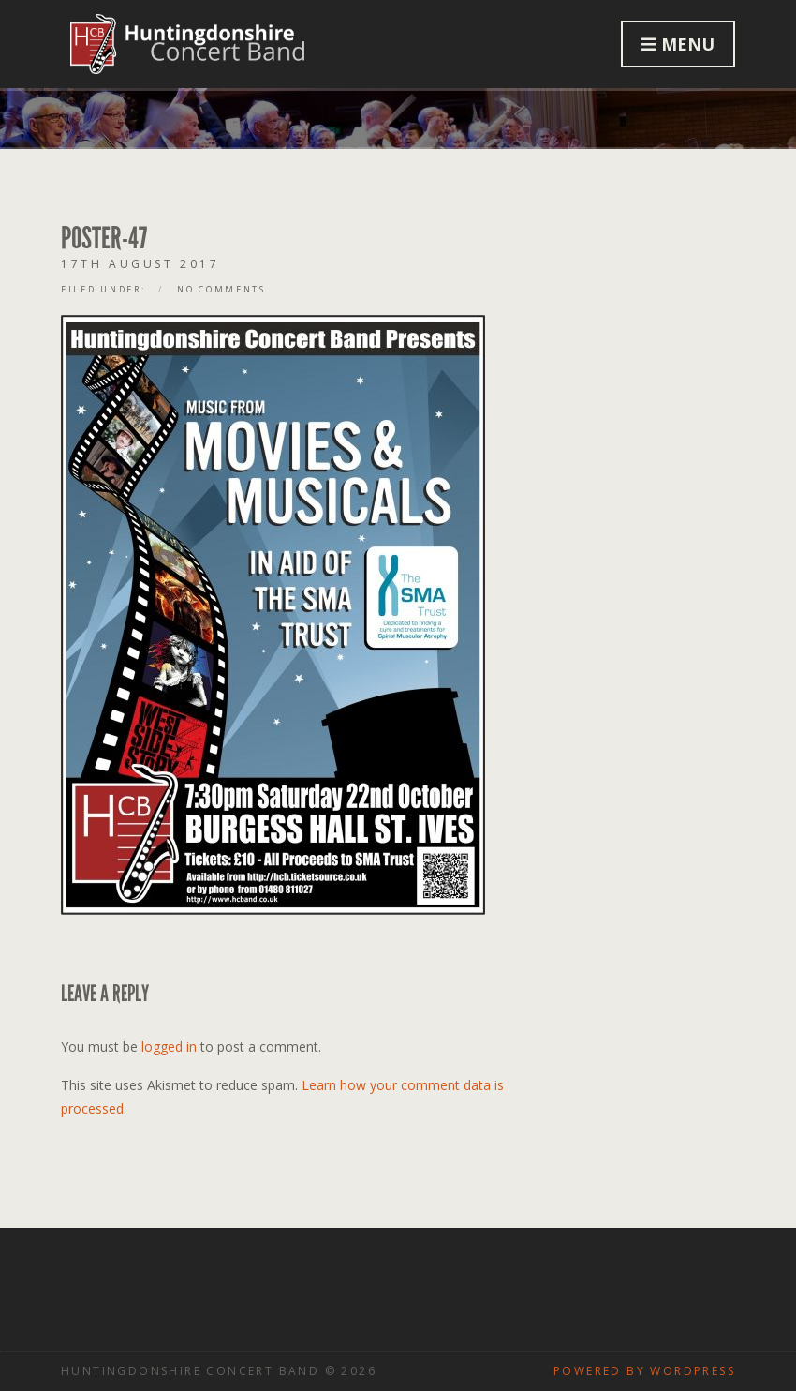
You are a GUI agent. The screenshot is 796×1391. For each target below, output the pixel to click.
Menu (678, 44)
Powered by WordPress (644, 1371)
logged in (169, 1046)
